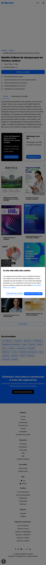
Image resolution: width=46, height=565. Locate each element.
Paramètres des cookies (14, 293)
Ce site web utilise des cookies (23, 271)
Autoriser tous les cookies (33, 293)
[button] (3, 561)
